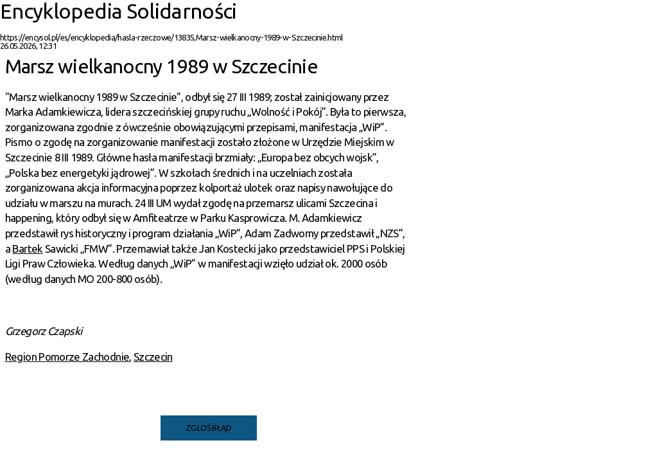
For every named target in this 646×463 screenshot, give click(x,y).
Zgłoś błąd (209, 427)
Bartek (27, 248)
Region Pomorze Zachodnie (67, 356)
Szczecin (153, 356)
